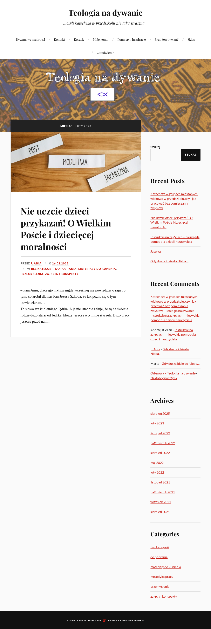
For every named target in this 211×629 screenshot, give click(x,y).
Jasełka (155, 251)
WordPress (92, 620)
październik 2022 (162, 443)
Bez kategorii (42, 268)
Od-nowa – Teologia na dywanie (173, 373)
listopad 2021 (160, 482)
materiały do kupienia (97, 268)
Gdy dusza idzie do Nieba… (169, 261)
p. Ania (36, 263)
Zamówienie (105, 52)
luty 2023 (157, 423)
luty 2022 (157, 472)
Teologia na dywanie (105, 12)
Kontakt (59, 39)
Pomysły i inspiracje (131, 39)
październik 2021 (162, 492)
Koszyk (79, 39)
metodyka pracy (161, 576)
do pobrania (66, 268)
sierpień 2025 (160, 413)
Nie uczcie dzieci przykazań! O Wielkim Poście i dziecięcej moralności (67, 228)
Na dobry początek (163, 378)
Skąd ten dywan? (167, 39)
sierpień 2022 (160, 453)
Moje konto (100, 39)
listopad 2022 (160, 433)
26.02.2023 (60, 263)
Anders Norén (133, 620)
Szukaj (155, 147)
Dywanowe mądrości (30, 39)
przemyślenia (32, 274)
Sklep (191, 39)
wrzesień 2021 (160, 502)
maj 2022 (157, 462)
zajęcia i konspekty (62, 274)
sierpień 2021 (160, 512)
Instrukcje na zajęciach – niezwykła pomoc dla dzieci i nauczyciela (173, 334)
